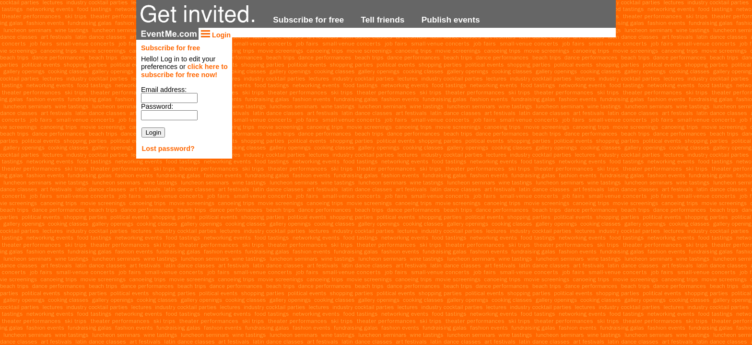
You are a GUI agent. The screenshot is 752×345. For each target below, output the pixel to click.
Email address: (164, 89)
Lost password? (167, 148)
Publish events (451, 19)
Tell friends (382, 19)
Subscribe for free (308, 19)
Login (215, 35)
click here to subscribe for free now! (184, 71)
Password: (157, 106)
